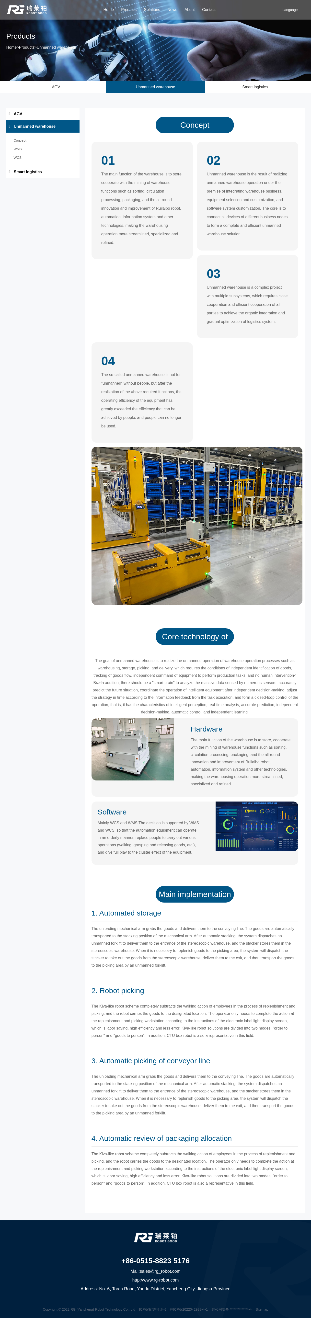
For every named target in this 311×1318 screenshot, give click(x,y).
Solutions (152, 10)
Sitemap (262, 1309)
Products (129, 10)
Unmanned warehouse (56, 48)
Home (109, 10)
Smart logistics (255, 87)
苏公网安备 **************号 (232, 1309)
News (172, 10)
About (189, 10)
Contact (209, 10)
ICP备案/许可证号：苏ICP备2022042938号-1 (173, 1309)
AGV (56, 87)
